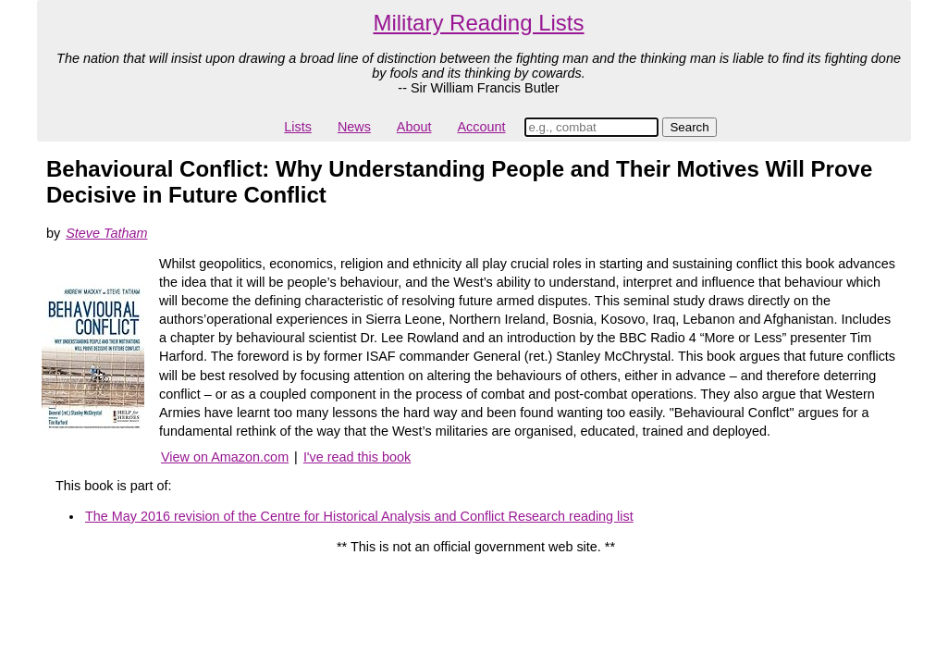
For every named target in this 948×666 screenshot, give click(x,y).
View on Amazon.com (225, 457)
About (414, 126)
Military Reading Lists (478, 22)
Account (481, 126)
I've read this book (357, 457)
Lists (298, 126)
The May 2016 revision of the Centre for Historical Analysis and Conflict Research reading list (359, 516)
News (354, 126)
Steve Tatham (106, 233)
